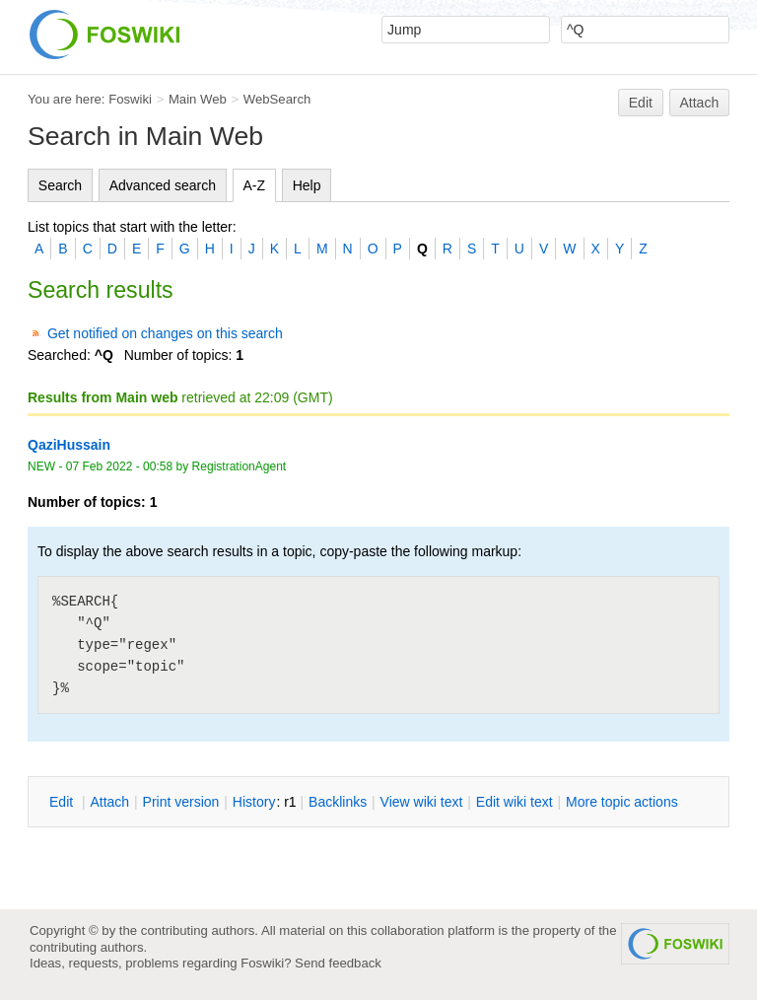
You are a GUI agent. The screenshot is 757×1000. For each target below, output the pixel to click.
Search (60, 185)
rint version (181, 802)
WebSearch (277, 99)
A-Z (254, 185)
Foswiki (130, 99)
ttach (109, 802)
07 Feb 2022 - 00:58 (119, 466)
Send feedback (338, 963)
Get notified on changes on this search (165, 333)
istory (254, 802)
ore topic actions (622, 802)
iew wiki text (421, 802)
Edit (641, 102)
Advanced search (162, 185)
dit (63, 802)
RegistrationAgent (239, 466)
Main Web (198, 99)
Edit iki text (514, 802)
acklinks (338, 802)
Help (307, 185)
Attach (700, 102)
